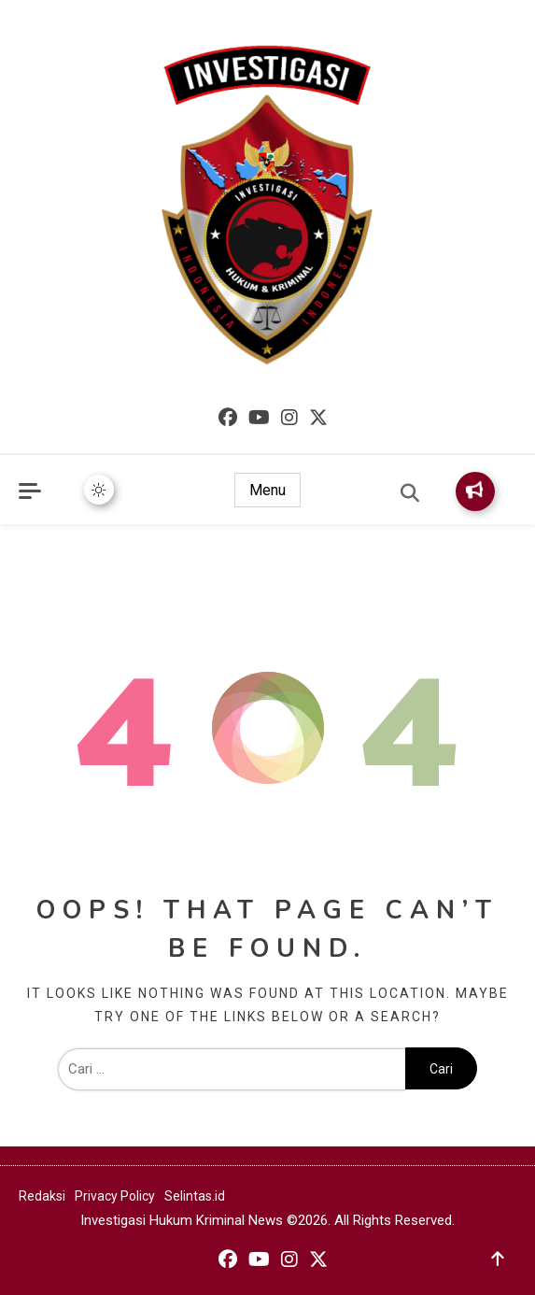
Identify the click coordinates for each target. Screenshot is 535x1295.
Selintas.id (194, 1195)
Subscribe (474, 490)
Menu (267, 490)
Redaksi (42, 1195)
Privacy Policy (115, 1195)
